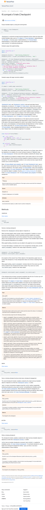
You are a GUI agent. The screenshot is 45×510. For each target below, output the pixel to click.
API (8, 11)
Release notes (26, 494)
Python (21, 11)
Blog (3, 492)
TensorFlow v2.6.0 (7, 6)
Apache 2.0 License (27, 477)
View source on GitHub (8, 20)
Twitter (3, 496)
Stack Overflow (26, 496)
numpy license (12, 479)
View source (5, 216)
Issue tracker (26, 492)
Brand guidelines (27, 498)
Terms (3, 506)
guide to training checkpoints (29, 171)
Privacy (7, 506)
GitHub (3, 494)
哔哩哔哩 (4, 498)
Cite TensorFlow (26, 500)
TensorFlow (4, 11)
